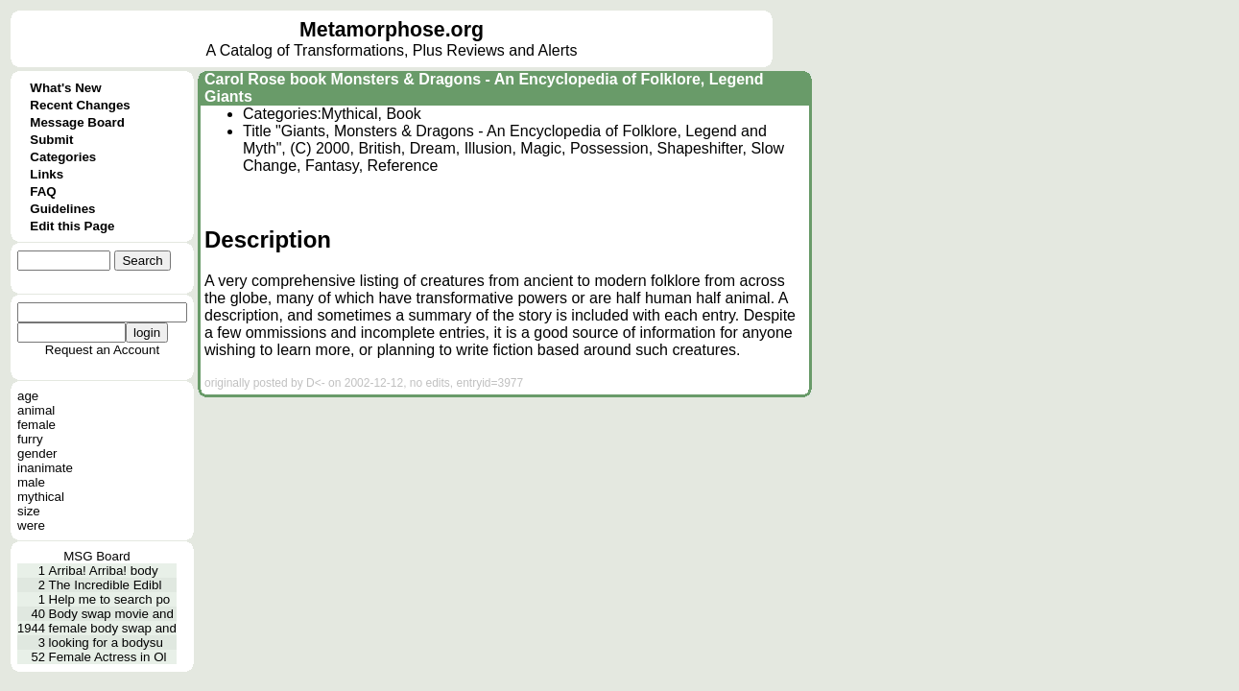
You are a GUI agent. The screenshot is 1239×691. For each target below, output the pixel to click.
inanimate (45, 468)
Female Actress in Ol (108, 657)
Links (46, 174)
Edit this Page (72, 226)
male (31, 482)
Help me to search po (110, 599)
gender (37, 453)
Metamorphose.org (391, 29)
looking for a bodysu (106, 642)
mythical (40, 496)
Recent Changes (80, 105)
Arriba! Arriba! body (103, 570)
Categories (63, 157)
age (27, 396)
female (36, 424)
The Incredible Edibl (105, 585)
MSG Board (97, 556)
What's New (65, 88)
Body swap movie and (111, 614)
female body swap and (113, 628)
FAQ (43, 191)
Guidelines (62, 209)
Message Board (77, 122)
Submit (51, 139)
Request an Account (102, 350)
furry (30, 439)
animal (36, 410)
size (28, 511)
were (31, 525)
